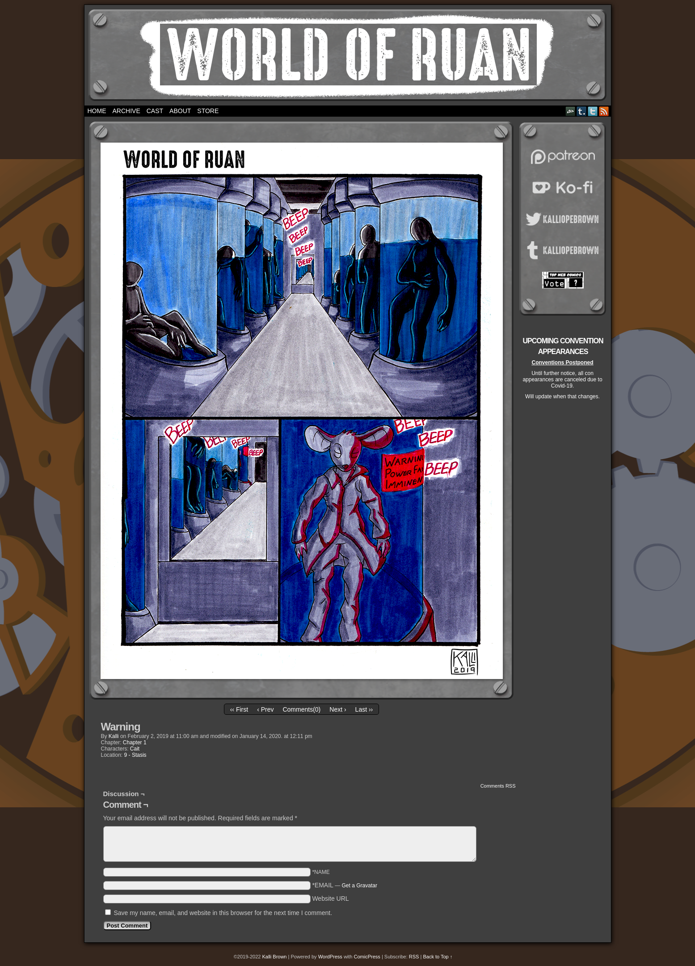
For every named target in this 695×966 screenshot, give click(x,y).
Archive (126, 110)
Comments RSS (498, 786)
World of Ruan (347, 55)
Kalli (114, 736)
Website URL (330, 898)
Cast (155, 110)
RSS (604, 111)
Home (97, 110)
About (180, 110)
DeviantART (570, 111)
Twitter (592, 111)
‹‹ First (239, 709)
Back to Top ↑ (437, 956)
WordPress (330, 956)
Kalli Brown (274, 956)
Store (208, 110)
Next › (337, 709)
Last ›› (364, 709)
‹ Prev (265, 709)
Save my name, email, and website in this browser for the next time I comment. (223, 912)
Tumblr (581, 111)
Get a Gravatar (359, 885)
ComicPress (367, 956)
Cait (134, 749)
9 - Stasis (135, 755)
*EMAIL (344, 885)
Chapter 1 (135, 742)
